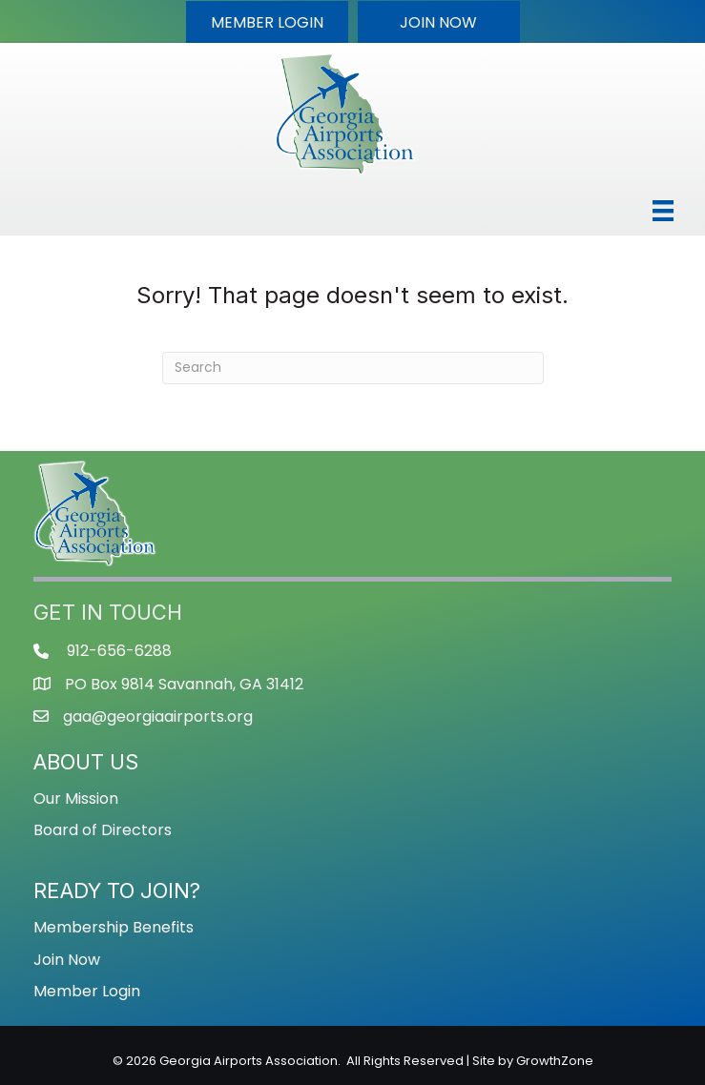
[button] (267, 22)
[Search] (353, 368)
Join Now (66, 960)
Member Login (86, 991)
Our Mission (75, 798)
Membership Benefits (113, 927)
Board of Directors (102, 830)
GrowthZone (554, 1061)
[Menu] (663, 211)
